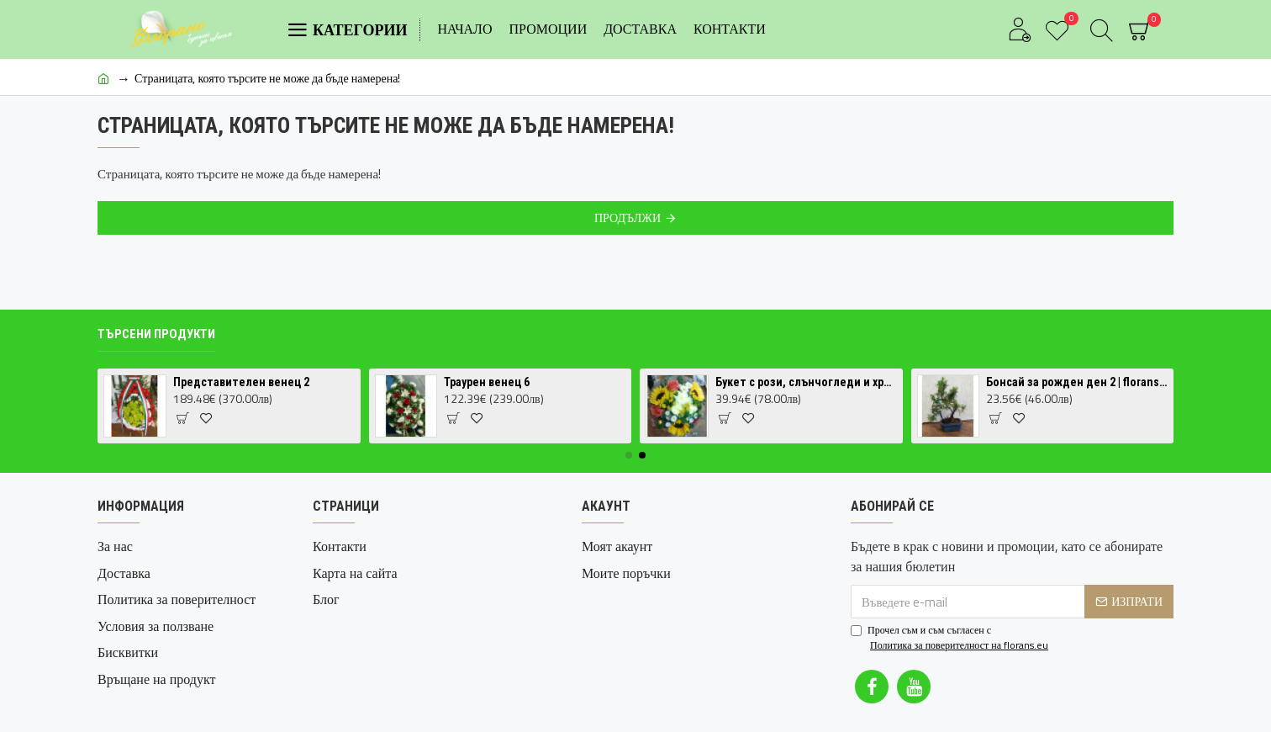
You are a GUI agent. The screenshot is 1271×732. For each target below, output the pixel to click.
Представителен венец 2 (241, 382)
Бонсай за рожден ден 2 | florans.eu (1077, 382)
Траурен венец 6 (487, 382)
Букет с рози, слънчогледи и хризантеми (806, 382)
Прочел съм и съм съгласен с (951, 638)
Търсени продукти (156, 334)
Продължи (627, 217)
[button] (628, 455)
